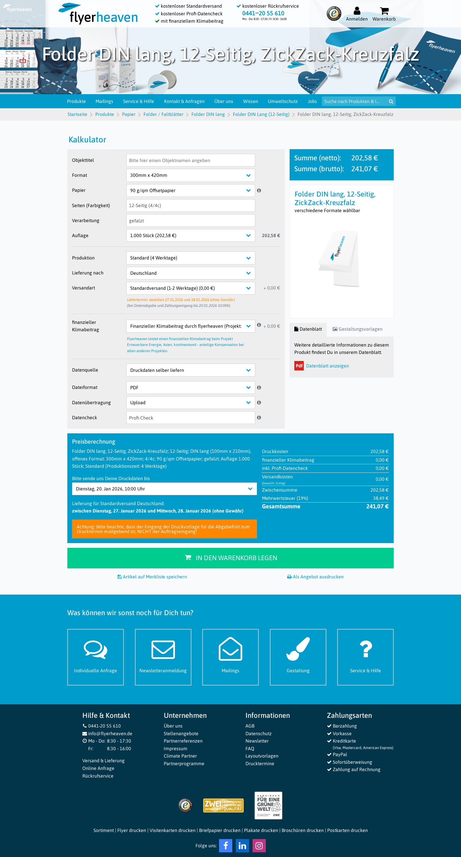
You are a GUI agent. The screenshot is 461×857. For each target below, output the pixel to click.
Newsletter (257, 740)
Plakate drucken (261, 830)
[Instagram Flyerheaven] (259, 847)
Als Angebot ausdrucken (315, 576)
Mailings (104, 101)
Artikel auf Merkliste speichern (152, 576)
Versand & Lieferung (103, 760)
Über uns (224, 101)
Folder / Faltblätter (163, 114)
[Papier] (195, 190)
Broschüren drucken (303, 830)
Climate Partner (180, 755)
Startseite (77, 114)
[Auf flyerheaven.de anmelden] (357, 13)
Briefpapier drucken (219, 830)
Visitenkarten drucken (173, 830)
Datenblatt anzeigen (321, 365)
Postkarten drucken (347, 830)
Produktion (83, 257)
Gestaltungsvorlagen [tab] (358, 329)
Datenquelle (85, 369)
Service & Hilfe (138, 101)
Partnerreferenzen (183, 740)
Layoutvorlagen (261, 755)
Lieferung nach (87, 272)
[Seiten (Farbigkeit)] (190, 205)
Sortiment (103, 830)
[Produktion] (195, 258)
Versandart (83, 287)
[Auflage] (195, 235)
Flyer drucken (131, 830)
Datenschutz (258, 733)
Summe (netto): (317, 158)
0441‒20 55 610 (263, 13)
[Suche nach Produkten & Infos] (355, 101)
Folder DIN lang (208, 114)
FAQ (249, 748)
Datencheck (84, 417)
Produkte (76, 101)
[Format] (195, 175)
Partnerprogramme (184, 763)
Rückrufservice (97, 775)
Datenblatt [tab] (308, 329)
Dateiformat (84, 387)
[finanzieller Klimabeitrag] (195, 326)
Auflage (80, 235)
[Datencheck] (190, 417)
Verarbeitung (85, 220)
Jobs (312, 101)
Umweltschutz (283, 101)
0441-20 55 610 (101, 725)
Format (79, 175)
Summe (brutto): (319, 169)
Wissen (250, 101)
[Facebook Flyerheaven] (225, 847)
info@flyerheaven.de (107, 733)
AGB (249, 725)
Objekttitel (83, 160)
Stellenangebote (181, 733)
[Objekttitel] (190, 160)
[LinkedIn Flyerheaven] (242, 847)
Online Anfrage (98, 768)
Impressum (175, 748)
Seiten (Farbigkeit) (91, 205)
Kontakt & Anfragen (184, 101)
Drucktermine (259, 763)
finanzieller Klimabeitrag (85, 325)
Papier (129, 114)
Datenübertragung (91, 402)
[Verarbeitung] (190, 220)
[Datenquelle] (195, 370)
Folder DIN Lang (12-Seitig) (261, 114)
